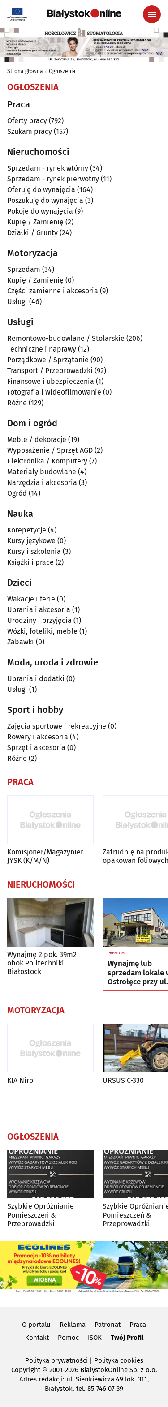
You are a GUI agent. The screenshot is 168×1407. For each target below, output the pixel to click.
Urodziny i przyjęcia (39, 620)
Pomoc (68, 1338)
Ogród (17, 493)
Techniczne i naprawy (41, 349)
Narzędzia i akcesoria (42, 482)
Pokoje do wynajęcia (40, 211)
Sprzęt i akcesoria (36, 747)
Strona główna (25, 71)
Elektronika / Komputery (47, 461)
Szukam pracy (29, 131)
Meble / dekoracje (36, 439)
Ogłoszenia (62, 71)
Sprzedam (23, 269)
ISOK (95, 1338)
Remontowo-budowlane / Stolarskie (66, 338)
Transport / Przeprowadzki (50, 370)
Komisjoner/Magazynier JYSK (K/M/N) (45, 856)
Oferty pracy (27, 120)
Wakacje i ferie (31, 599)
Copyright (25, 1370)
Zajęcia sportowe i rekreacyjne (56, 726)
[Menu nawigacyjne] (152, 14)
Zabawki (20, 642)
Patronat (108, 1325)
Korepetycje (26, 530)
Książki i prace (30, 562)
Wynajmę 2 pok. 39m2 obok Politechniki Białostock (42, 963)
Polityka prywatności (56, 1360)
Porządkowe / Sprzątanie (48, 360)
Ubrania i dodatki (36, 678)
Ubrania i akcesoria (38, 609)
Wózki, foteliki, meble (42, 631)
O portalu (36, 1325)
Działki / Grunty (32, 232)
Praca (137, 1325)
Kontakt (37, 1338)
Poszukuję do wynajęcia (45, 200)
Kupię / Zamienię (35, 222)
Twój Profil (127, 1338)
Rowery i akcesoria (37, 737)
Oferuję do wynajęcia (41, 189)
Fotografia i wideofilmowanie (54, 392)
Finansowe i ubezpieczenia (50, 381)
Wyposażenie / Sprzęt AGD (50, 450)
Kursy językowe (31, 540)
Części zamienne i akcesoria (52, 291)
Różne (17, 403)
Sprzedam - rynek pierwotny (53, 179)
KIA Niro (20, 1080)
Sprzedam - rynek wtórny (47, 168)
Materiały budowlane (41, 472)
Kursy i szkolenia (34, 551)
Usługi (17, 301)
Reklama (73, 1325)
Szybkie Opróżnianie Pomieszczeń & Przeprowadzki (40, 1214)
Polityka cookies (118, 1360)
